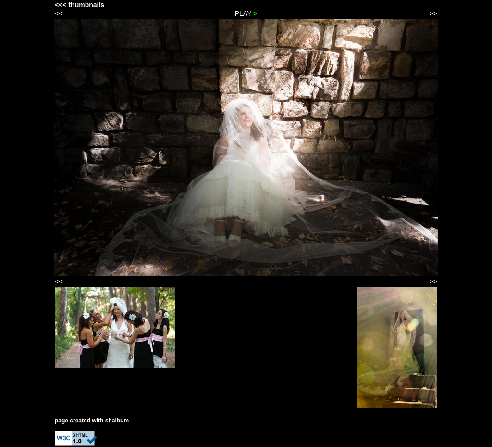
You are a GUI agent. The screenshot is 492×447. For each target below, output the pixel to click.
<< (58, 13)
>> (433, 13)
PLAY (246, 13)
